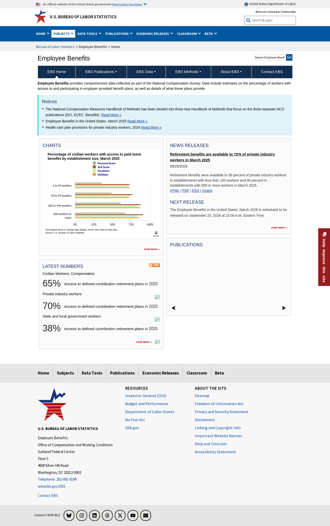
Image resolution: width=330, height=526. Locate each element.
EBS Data (144, 71)
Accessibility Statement (215, 451)
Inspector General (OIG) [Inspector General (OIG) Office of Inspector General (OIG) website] (145, 395)
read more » (144, 342)
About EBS (230, 71)
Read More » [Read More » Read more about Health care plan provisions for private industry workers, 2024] (151, 127)
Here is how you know (127, 4)
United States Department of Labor (270, 4)
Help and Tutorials (211, 443)
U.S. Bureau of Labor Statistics (83, 17)
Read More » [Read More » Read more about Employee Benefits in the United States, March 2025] (137, 121)
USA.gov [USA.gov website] (132, 427)
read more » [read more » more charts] (152, 249)
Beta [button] (209, 33)
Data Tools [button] (87, 33)
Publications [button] (117, 33)
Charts (207, 191)
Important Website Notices (218, 435)
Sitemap (202, 395)
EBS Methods (186, 71)
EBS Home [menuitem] (56, 71)
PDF (185, 191)
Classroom (197, 373)
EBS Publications (99, 71)
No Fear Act (135, 419)
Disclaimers (205, 419)
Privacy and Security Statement (222, 411)
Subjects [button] (61, 33)
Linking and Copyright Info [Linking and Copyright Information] (218, 427)
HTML (174, 191)
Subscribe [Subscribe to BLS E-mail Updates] (289, 12)
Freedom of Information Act (219, 403)
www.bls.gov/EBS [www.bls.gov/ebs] (51, 486)
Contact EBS (48, 495)
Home (43, 373)
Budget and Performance (146, 403)
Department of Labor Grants (150, 411)
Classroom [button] (187, 33)
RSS (195, 191)
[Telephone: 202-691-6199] (78, 479)
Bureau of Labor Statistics (55, 46)
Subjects (65, 373)
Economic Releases (160, 373)
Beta (219, 373)
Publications (122, 373)
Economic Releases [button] (153, 33)
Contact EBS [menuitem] (272, 71)
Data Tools (92, 373)
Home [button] (41, 33)
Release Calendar (268, 12)
